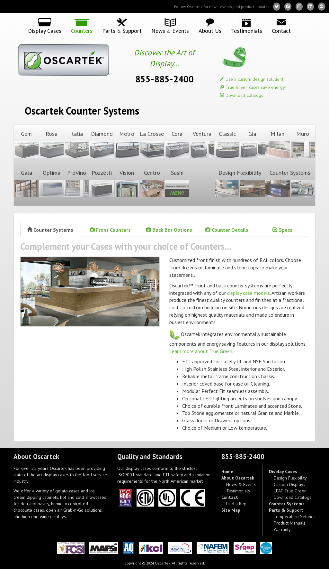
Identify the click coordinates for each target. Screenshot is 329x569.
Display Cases (44, 30)
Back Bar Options (169, 230)
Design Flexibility (240, 183)
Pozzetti (101, 183)
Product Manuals (290, 523)
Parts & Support (286, 510)
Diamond (101, 144)
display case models (248, 293)
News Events (170, 30)
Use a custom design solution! (251, 79)
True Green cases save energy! (253, 87)
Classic (227, 144)
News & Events (241, 484)
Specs (282, 230)
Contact (281, 30)
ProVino (76, 183)
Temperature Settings (295, 516)
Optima (51, 183)
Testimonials (246, 30)
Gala (26, 183)
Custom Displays (289, 484)
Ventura (202, 144)
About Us (210, 30)
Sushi (177, 183)
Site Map (230, 510)
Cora (177, 144)
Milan (277, 144)
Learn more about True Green (200, 351)
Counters (82, 30)
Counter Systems (290, 183)
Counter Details (226, 230)
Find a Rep (236, 504)
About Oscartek (237, 478)
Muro (302, 144)
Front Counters (110, 230)
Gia (252, 144)
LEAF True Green (290, 491)
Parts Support (122, 30)
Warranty (282, 529)
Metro (126, 144)
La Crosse (151, 144)
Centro (151, 183)
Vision (126, 183)
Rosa (51, 144)
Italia (76, 144)
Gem (26, 144)
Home (227, 471)
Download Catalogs (241, 95)
